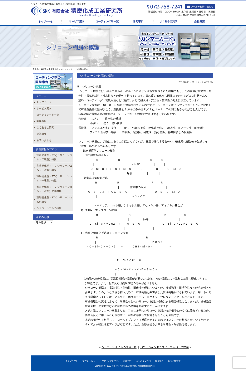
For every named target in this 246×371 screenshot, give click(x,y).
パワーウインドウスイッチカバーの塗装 (164, 347)
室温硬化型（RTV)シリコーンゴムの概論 (54, 199)
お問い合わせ (44, 140)
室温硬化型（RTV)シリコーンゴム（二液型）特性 (54, 157)
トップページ (46, 21)
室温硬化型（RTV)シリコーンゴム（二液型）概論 (54, 167)
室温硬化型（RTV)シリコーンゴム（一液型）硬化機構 (54, 189)
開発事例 (138, 21)
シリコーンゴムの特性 (49, 208)
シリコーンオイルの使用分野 (118, 347)
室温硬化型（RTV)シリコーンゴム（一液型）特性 (54, 178)
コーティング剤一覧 (107, 21)
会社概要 (199, 21)
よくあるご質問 (169, 21)
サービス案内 (77, 21)
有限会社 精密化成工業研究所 (124, 366)
